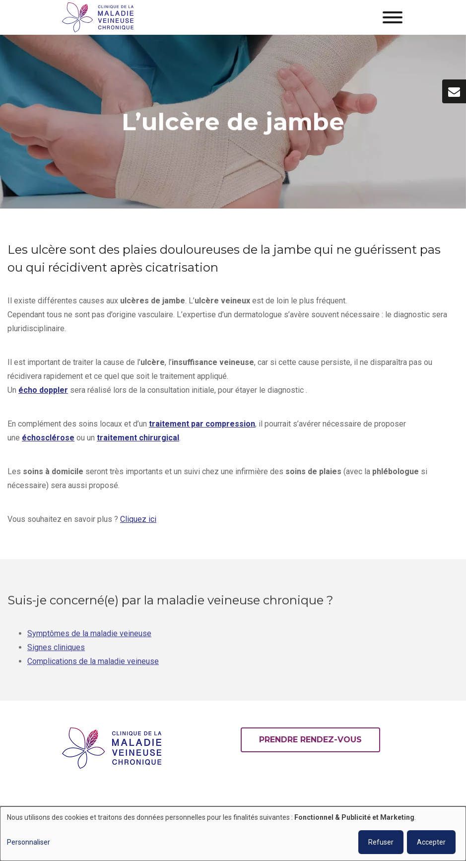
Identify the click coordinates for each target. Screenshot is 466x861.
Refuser (381, 842)
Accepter (431, 842)
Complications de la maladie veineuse (93, 667)
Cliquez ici (138, 519)
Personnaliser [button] (28, 842)
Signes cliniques (56, 653)
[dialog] (233, 833)
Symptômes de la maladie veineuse (89, 639)
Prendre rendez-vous (310, 739)
